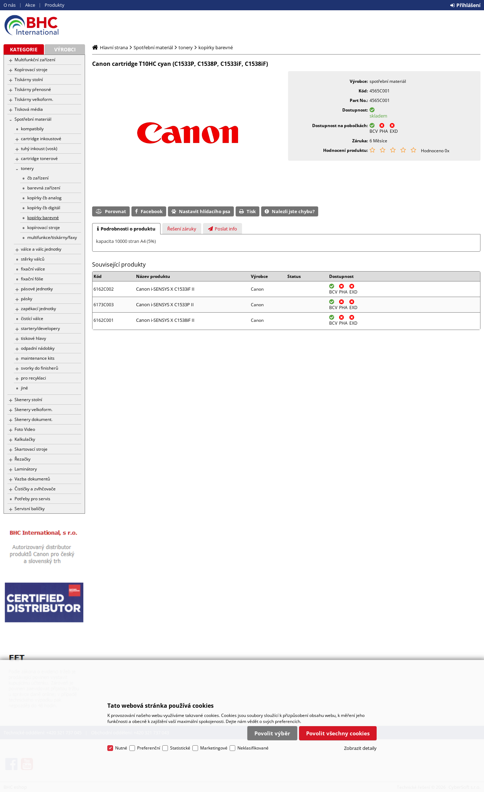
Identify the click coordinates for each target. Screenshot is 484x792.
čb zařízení (38, 178)
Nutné (121, 748)
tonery (27, 168)
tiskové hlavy (33, 338)
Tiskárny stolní (29, 79)
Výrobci (65, 49)
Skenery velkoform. (33, 409)
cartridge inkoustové (41, 139)
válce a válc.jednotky (41, 249)
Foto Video (25, 429)
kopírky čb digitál (43, 208)
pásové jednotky (37, 289)
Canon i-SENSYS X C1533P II (165, 304)
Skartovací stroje (31, 449)
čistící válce (32, 318)
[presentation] (126, 228)
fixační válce (33, 269)
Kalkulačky (25, 439)
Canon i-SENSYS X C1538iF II (165, 320)
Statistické (180, 748)
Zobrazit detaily (360, 748)
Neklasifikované (253, 748)
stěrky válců (32, 259)
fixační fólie (32, 279)
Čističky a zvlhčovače (35, 489)
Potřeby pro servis (32, 499)
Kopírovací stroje (31, 70)
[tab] (126, 228)
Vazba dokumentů (32, 479)
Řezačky (22, 459)
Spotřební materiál (33, 119)
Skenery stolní (28, 400)
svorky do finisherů (39, 368)
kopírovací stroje (43, 227)
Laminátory (26, 469)
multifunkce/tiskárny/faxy (52, 237)
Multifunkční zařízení (35, 60)
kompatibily (32, 129)
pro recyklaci (33, 378)
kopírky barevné (43, 218)
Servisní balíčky (30, 509)
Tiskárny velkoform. (34, 99)
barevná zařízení (43, 188)
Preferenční (148, 748)
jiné (24, 388)
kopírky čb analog (44, 198)
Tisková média (29, 109)
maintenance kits (38, 358)
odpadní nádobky (38, 348)
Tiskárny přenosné (33, 89)
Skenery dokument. (33, 419)
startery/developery (40, 328)
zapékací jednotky (38, 309)
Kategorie (24, 49)
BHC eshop (44, 25)
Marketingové (213, 748)
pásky (26, 299)
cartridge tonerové (39, 158)
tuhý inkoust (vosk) (39, 149)
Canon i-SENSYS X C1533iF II (165, 289)
